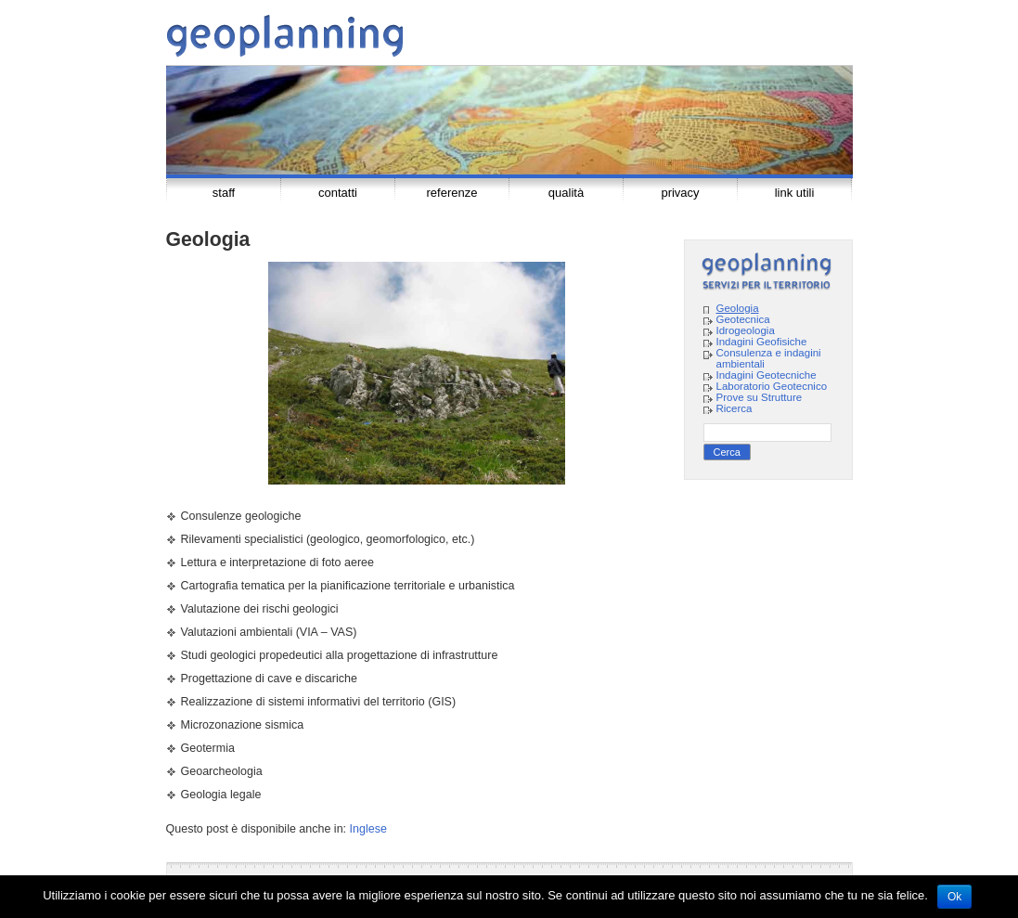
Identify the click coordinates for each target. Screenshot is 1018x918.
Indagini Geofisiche (761, 341)
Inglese (368, 828)
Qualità (566, 193)
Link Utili (795, 193)
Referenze (452, 193)
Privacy (680, 193)
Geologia (737, 308)
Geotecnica (743, 319)
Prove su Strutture (759, 397)
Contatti (337, 193)
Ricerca (734, 408)
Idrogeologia (745, 330)
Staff (224, 193)
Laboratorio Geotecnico (772, 386)
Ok (954, 896)
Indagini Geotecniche (766, 375)
